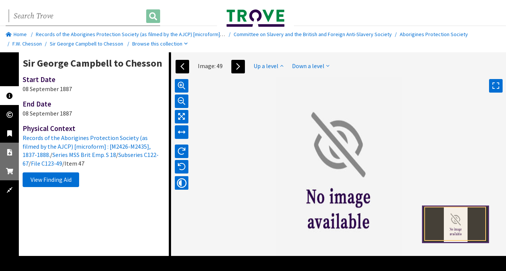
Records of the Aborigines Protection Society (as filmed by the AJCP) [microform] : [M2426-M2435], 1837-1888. (159, 34)
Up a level (268, 66)
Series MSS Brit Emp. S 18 (84, 154)
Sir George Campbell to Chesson (86, 43)
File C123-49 (46, 163)
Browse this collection (160, 43)
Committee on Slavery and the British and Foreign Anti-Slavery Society (313, 34)
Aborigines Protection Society (434, 34)
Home (16, 34)
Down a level (310, 66)
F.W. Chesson (27, 43)
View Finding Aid (51, 179)
